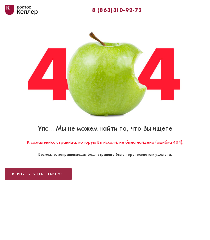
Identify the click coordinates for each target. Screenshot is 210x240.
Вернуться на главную (38, 174)
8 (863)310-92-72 (117, 10)
